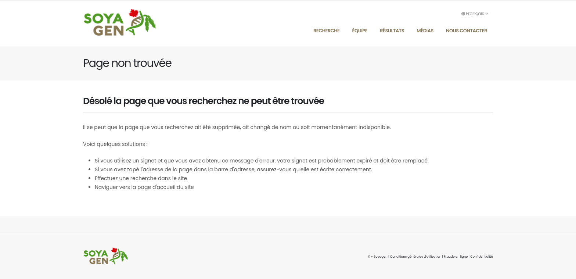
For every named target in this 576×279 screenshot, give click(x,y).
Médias (425, 30)
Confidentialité (481, 256)
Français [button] (474, 13)
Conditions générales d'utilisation (415, 256)
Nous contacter (466, 30)
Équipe (360, 30)
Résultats (392, 30)
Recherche (326, 30)
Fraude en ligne (455, 256)
